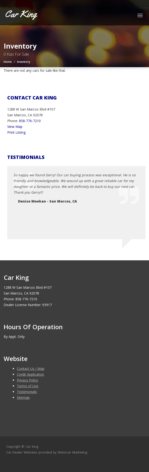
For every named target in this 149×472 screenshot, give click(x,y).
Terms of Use (27, 386)
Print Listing (16, 132)
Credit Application (30, 374)
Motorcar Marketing (72, 452)
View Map (14, 126)
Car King (32, 446)
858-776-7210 (30, 120)
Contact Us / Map (30, 368)
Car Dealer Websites (21, 452)
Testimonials (27, 391)
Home (8, 62)
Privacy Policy (27, 380)
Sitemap (23, 397)
